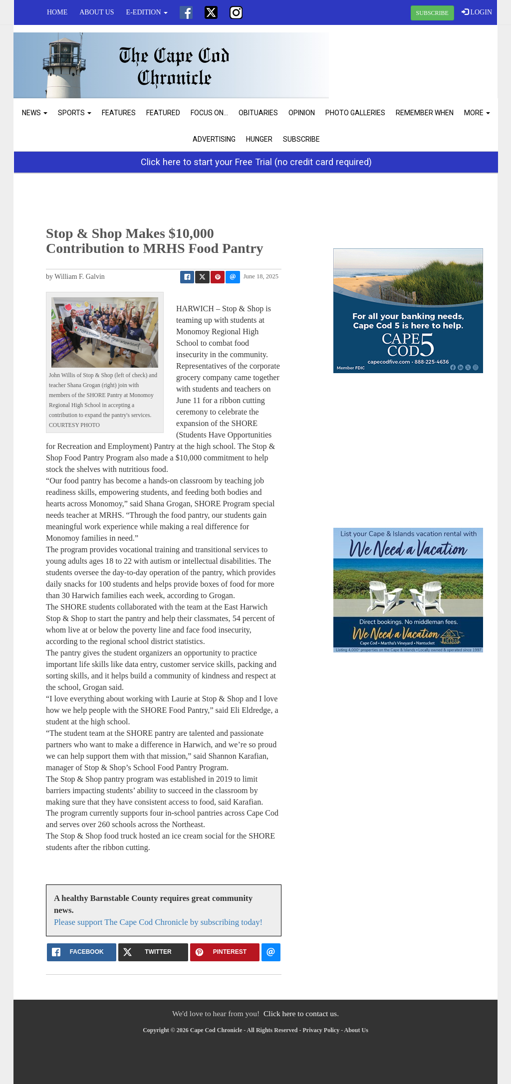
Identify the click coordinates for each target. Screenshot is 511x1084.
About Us (96, 12)
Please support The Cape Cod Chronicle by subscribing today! (158, 922)
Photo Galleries (355, 113)
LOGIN (477, 12)
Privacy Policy (321, 1030)
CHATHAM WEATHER (416, 62)
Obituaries (258, 113)
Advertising (214, 139)
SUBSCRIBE (432, 12)
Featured (163, 113)
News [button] (34, 113)
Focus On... (209, 113)
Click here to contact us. (301, 1013)
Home (57, 12)
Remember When (425, 113)
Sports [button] (74, 113)
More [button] (477, 113)
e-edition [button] (147, 12)
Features (119, 113)
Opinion (301, 113)
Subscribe (301, 139)
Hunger (259, 139)
